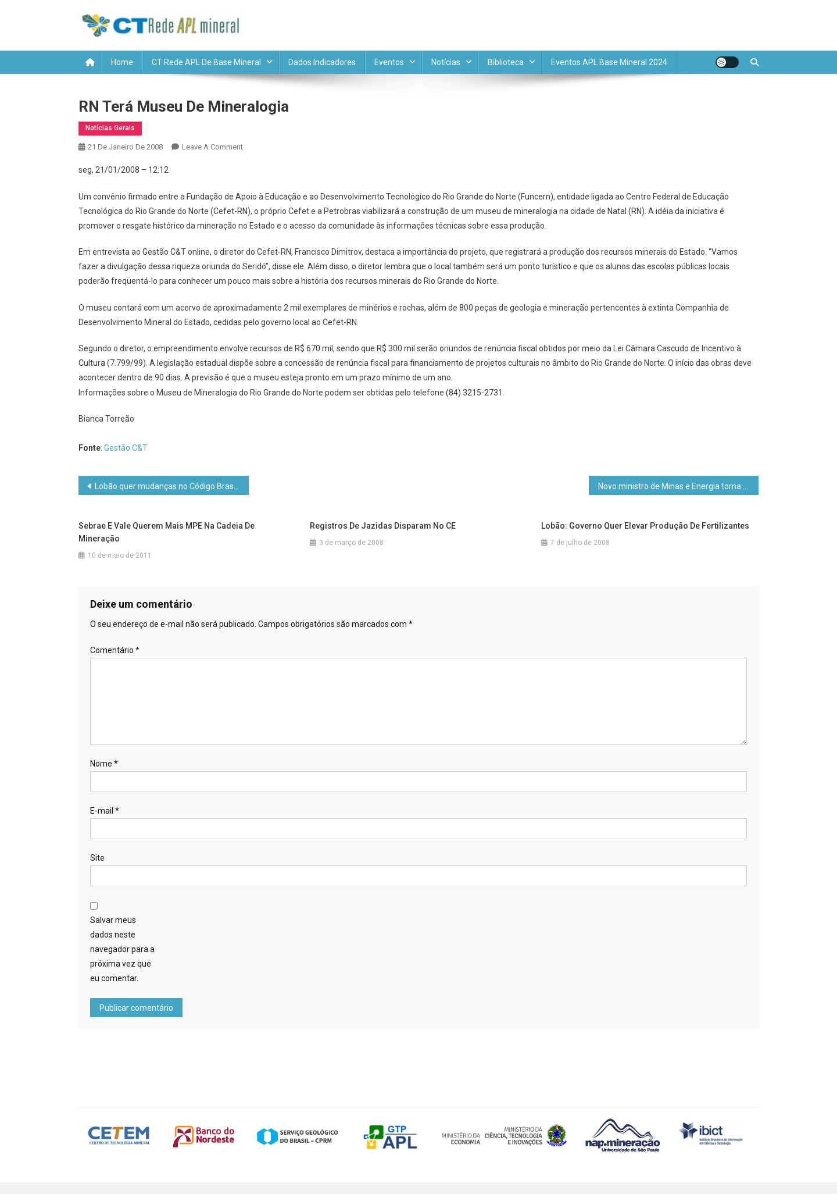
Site (97, 857)
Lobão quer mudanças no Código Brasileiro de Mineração (172, 486)
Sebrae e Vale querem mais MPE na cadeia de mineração (166, 532)
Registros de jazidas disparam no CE (383, 525)
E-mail (104, 810)
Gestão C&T (126, 447)
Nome (104, 763)
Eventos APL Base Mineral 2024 (609, 62)
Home (122, 62)
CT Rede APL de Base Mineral (206, 62)
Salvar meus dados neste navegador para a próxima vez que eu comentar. (122, 949)
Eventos (389, 62)
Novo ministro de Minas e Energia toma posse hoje (678, 486)
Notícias (445, 62)
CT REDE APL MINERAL (344, 25)
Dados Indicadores (322, 62)
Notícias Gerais (110, 128)
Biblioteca (506, 62)
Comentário (115, 650)
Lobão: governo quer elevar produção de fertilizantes (645, 525)
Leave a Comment (212, 146)
